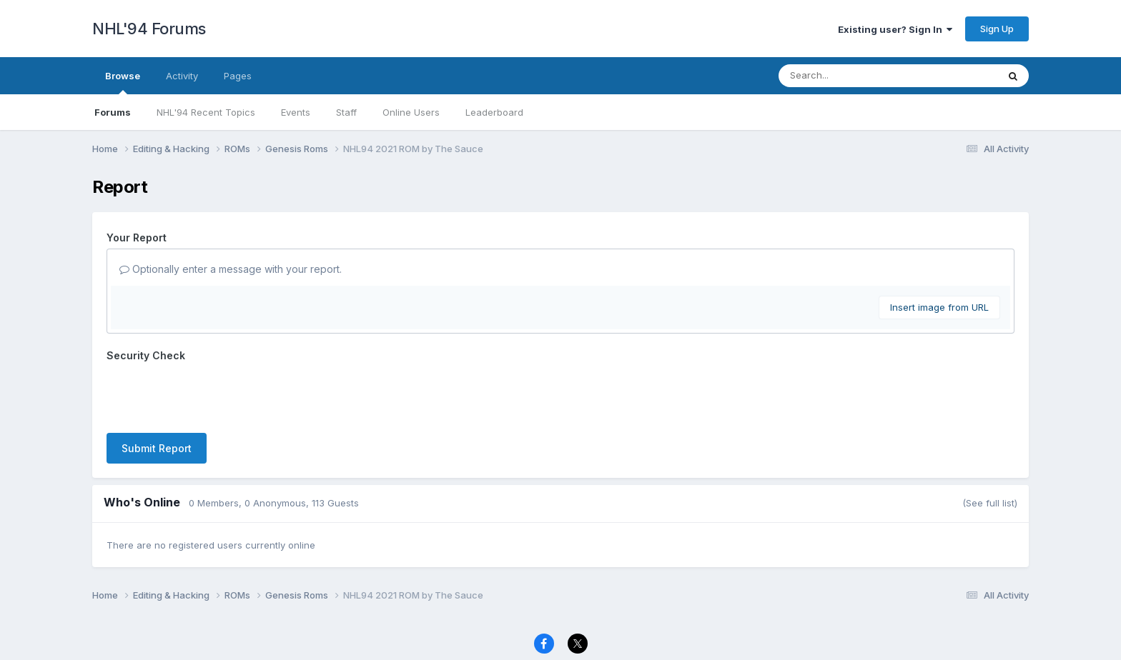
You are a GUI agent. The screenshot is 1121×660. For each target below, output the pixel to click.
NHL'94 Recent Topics (206, 112)
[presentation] (215, 394)
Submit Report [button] (157, 448)
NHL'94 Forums (149, 28)
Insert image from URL (939, 307)
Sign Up (997, 28)
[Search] (849, 75)
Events (295, 112)
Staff (346, 112)
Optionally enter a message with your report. (230, 269)
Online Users (411, 112)
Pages (238, 75)
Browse (122, 82)
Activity (182, 75)
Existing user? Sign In (895, 29)
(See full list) (989, 503)
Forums (112, 112)
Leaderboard (494, 112)
